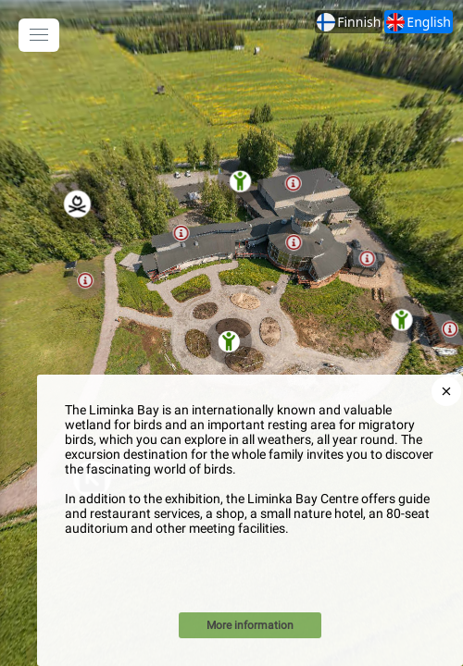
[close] (446, 391)
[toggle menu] (39, 35)
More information (250, 625)
